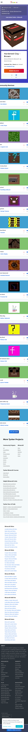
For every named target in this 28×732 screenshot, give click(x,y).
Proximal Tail (3, 297)
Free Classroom (19, 688)
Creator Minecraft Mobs (11, 553)
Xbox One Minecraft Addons (12, 612)
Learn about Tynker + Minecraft (14, 17)
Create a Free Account (14, 730)
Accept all (19, 726)
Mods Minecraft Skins (10, 531)
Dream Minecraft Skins (10, 541)
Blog (2, 663)
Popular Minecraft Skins (11, 535)
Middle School (18, 692)
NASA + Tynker (6, 511)
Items (19, 454)
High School (18, 693)
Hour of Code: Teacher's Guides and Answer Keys (14, 516)
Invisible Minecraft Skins (11, 529)
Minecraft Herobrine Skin (11, 547)
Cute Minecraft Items (10, 640)
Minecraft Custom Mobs (11, 570)
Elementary (18, 690)
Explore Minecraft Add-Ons (9, 490)
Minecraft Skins (5, 688)
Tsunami (2, 232)
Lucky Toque (3, 125)
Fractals (5, 456)
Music (4, 464)
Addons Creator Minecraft (11, 600)
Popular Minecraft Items (11, 628)
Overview (17, 663)
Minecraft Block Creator (11, 576)
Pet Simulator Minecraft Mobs (12, 564)
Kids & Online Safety (6, 717)
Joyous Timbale (4, 382)
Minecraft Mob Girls (10, 561)
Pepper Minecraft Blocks (11, 590)
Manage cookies (7, 726)
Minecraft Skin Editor (6, 690)
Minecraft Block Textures (11, 582)
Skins (19, 448)
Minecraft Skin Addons (10, 606)
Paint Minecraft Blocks (10, 580)
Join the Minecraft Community (10, 488)
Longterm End (4, 147)
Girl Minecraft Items (10, 638)
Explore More (14, 431)
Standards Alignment (20, 701)
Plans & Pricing (19, 674)
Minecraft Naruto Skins (10, 539)
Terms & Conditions (6, 714)
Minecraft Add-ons (6, 695)
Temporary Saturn (5, 404)
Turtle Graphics (6, 466)
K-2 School (18, 697)
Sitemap (3, 674)
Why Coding (18, 671)
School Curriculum (20, 686)
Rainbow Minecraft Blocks (11, 588)
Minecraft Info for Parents (9, 498)
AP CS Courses (19, 695)
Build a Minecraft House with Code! (11, 492)
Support (3, 667)
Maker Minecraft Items (10, 626)
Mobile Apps (4, 672)
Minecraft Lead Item (10, 622)
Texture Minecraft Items (11, 634)
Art (4, 448)
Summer (17, 678)
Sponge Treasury (4, 211)
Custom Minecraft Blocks (11, 578)
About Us (3, 665)
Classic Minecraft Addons (11, 616)
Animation (5, 458)
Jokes (4, 452)
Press (2, 669)
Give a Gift (18, 667)
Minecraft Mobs (5, 692)
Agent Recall (6, 473)
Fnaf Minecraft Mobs (10, 557)
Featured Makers (19, 672)
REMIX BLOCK (14, 71)
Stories (4, 462)
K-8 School (18, 699)
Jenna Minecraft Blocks (10, 594)
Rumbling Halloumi (5, 189)
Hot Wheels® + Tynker (8, 513)
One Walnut (3, 104)
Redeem (17, 669)
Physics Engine (6, 454)
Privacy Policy (5, 716)
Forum (3, 678)
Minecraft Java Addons (10, 608)
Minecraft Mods (5, 699)
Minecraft (16, 7)
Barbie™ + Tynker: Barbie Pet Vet (10, 508)
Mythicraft (5, 475)
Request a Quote (19, 708)
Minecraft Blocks (5, 693)
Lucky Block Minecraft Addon (12, 602)
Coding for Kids (7, 7)
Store (2, 680)
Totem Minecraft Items (10, 632)
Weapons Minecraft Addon (11, 604)
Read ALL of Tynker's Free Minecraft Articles (13, 499)
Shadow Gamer (4, 168)
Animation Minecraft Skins (11, 543)
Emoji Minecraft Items (10, 630)
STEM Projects (18, 706)
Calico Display (4, 254)
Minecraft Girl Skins (10, 545)
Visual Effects (6, 450)
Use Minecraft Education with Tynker (11, 496)
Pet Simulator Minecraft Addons (13, 610)
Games (4, 460)
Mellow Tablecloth (5, 318)
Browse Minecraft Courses (9, 486)
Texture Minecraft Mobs (11, 555)
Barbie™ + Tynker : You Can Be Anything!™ (12, 507)
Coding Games (5, 685)
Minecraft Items (5, 697)
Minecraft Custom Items (11, 624)
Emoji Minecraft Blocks (10, 586)
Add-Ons (20, 452)
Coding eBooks (5, 676)
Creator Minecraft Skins (11, 537)
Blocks (3, 9)
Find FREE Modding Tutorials (9, 494)
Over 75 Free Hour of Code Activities (11, 514)
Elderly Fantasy (4, 425)
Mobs (19, 456)
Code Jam (3, 701)
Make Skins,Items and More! (9, 484)
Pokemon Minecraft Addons (12, 614)
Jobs (2, 671)
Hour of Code (4, 702)
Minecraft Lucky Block (10, 584)
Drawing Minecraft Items (11, 636)
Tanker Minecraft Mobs (10, 566)
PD (16, 702)
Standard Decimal (5, 275)
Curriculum (18, 665)
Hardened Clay (10, 66)
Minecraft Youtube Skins (11, 533)
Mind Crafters (6, 477)
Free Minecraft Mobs (10, 568)
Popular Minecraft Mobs (11, 559)
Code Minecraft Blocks (10, 592)
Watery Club (3, 339)
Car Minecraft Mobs (10, 562)
